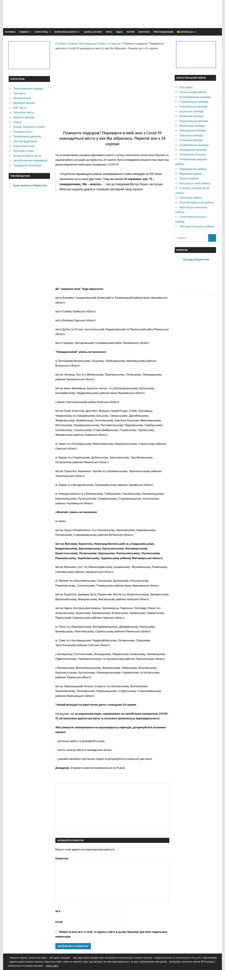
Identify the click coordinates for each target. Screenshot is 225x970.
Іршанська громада (191, 111)
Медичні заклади (24, 117)
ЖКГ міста (19, 107)
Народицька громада (192, 130)
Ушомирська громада (192, 149)
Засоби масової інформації (30, 160)
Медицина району (190, 173)
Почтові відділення (25, 141)
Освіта (17, 122)
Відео (119, 32)
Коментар (61, 858)
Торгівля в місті (22, 131)
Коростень (41, 32)
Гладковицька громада (193, 101)
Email (59, 921)
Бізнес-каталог (93, 32)
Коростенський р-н (66, 32)
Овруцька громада (191, 135)
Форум (130, 32)
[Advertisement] (156, 14)
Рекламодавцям (163, 32)
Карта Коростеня (23, 146)
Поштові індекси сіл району (196, 202)
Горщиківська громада (193, 106)
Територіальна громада (28, 88)
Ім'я (57, 911)
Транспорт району (190, 197)
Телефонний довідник (27, 136)
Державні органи (23, 102)
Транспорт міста (23, 112)
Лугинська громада (191, 116)
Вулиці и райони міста (27, 155)
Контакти (144, 32)
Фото (109, 32)
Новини (24, 32)
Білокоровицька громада (195, 97)
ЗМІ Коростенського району (196, 226)
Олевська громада (191, 140)
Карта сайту (52, 965)
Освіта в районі (189, 178)
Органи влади (22, 98)
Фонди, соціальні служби (29, 126)
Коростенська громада (193, 121)
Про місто (19, 93)
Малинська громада (192, 125)
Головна (10, 32)
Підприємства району (193, 169)
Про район (186, 87)
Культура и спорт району (194, 183)
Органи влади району (192, 92)
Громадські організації (27, 165)
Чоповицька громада (192, 154)
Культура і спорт (23, 150)
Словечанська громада (194, 145)
